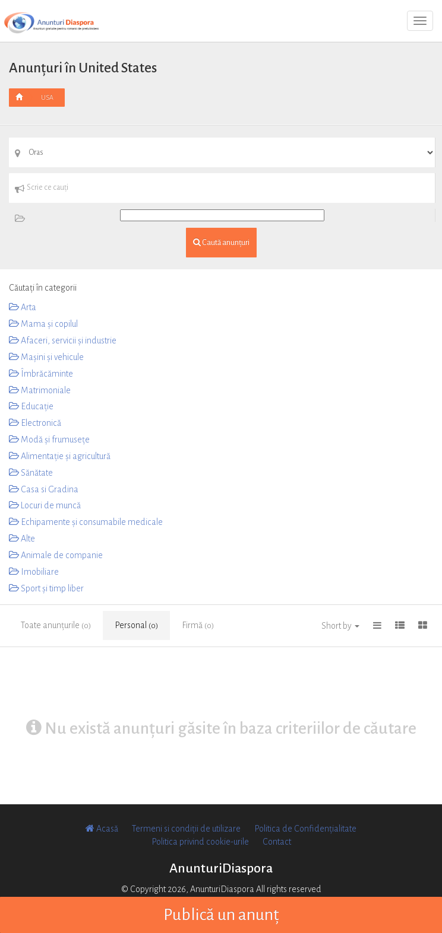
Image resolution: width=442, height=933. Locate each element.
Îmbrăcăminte (41, 373)
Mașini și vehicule (46, 357)
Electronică (35, 423)
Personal (136, 625)
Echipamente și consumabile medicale (86, 522)
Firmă (198, 625)
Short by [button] (340, 626)
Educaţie (31, 406)
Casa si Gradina (43, 489)
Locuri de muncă (45, 505)
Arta (22, 307)
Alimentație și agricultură (59, 456)
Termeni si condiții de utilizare (186, 828)
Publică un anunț (221, 915)
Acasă (102, 828)
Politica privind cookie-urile (200, 841)
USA (47, 97)
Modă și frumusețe (49, 439)
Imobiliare (34, 572)
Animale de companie (56, 555)
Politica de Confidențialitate (305, 828)
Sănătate (31, 472)
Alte (22, 538)
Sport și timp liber (46, 588)
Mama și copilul (43, 324)
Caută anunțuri (221, 242)
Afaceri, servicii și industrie (62, 340)
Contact (277, 841)
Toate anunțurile (56, 625)
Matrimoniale (40, 390)
